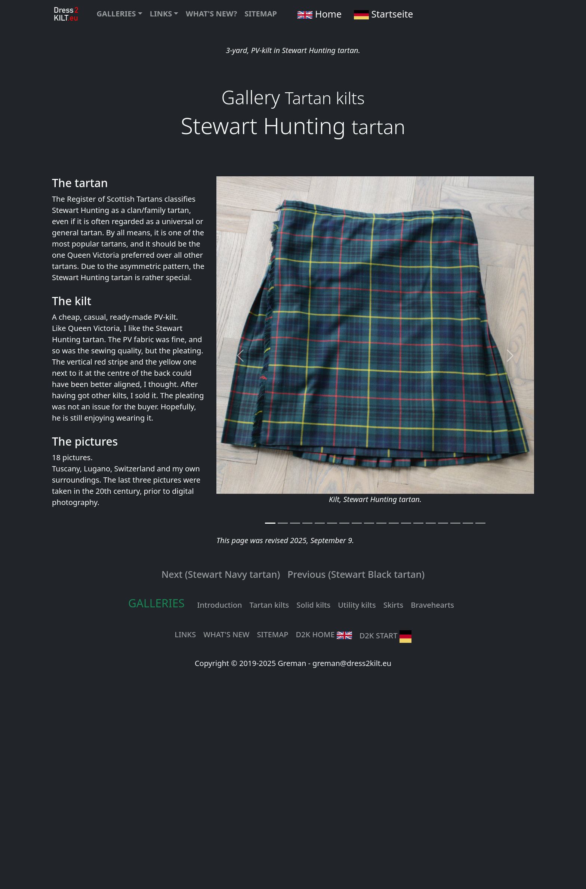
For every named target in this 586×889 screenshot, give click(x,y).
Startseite (381, 13)
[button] (119, 13)
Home (316, 13)
